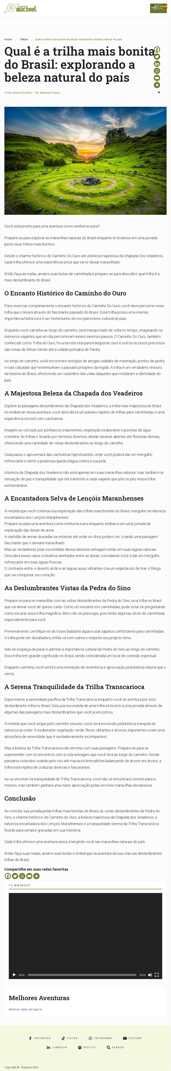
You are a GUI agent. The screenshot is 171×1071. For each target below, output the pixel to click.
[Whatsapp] (22, 876)
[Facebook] (8, 876)
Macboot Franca (50, 92)
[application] (85, 936)
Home (8, 39)
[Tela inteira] (157, 975)
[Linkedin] (157, 64)
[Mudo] (150, 975)
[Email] (29, 876)
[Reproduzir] (14, 975)
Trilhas (24, 39)
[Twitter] (15, 876)
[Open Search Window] (115, 1047)
